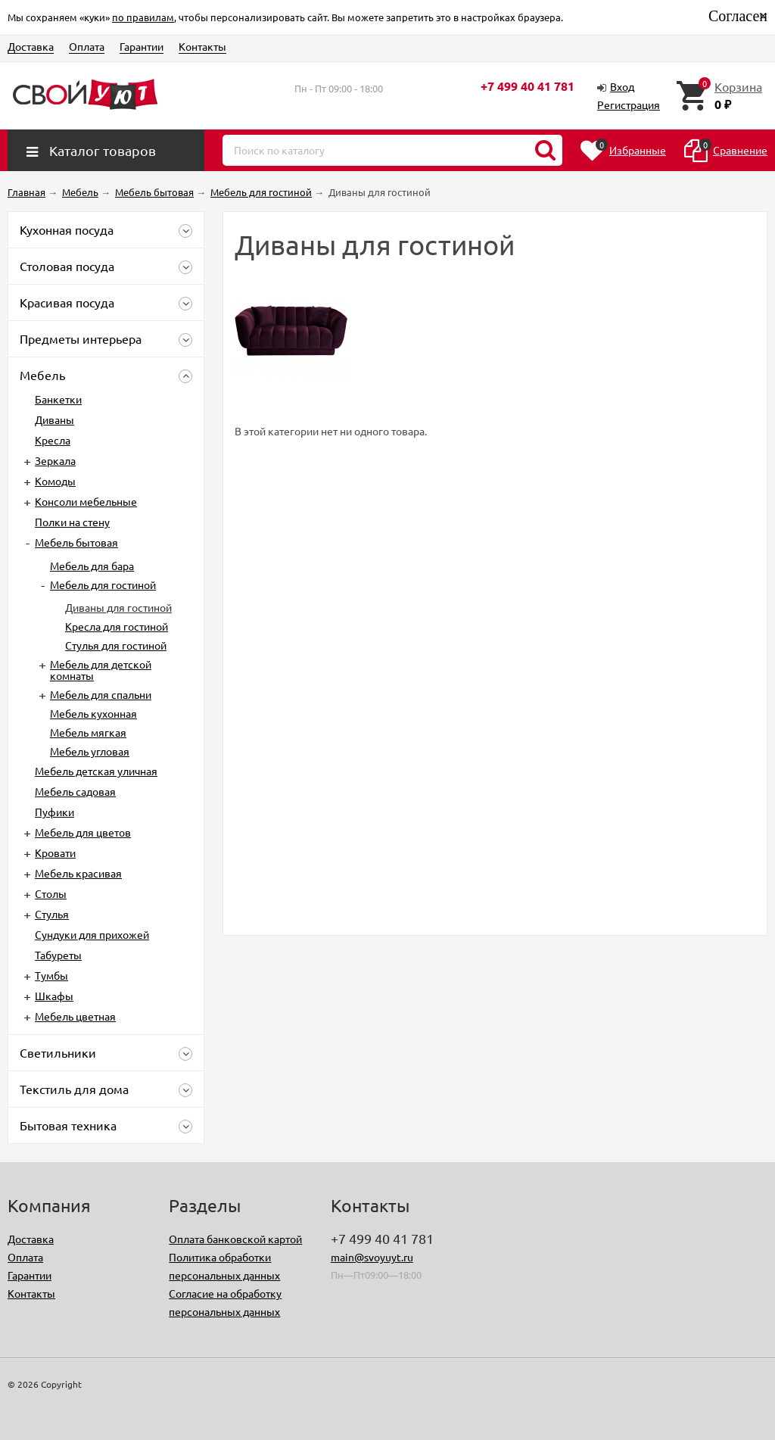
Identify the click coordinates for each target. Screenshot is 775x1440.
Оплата (86, 46)
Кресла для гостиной (116, 626)
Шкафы (54, 995)
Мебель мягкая (88, 732)
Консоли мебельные (86, 501)
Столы (51, 893)
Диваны (54, 419)
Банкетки (58, 399)
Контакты (202, 46)
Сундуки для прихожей (92, 934)
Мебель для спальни (100, 694)
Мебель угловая (89, 751)
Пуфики (54, 811)
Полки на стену (72, 521)
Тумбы (51, 975)
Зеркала (55, 460)
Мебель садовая (75, 791)
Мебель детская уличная (96, 771)
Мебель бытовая (76, 542)
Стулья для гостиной (116, 645)
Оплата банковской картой (235, 1238)
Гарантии (141, 46)
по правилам (143, 17)
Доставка (31, 46)
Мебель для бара (92, 565)
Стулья (52, 914)
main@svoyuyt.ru (372, 1257)
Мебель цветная (75, 1016)
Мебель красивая (78, 873)
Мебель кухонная (93, 713)
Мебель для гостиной (103, 584)
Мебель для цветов (83, 832)
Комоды (55, 481)
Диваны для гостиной (118, 607)
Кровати (55, 852)
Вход (622, 86)
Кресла (52, 440)
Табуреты (58, 955)
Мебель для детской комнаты (100, 669)
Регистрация (628, 104)
